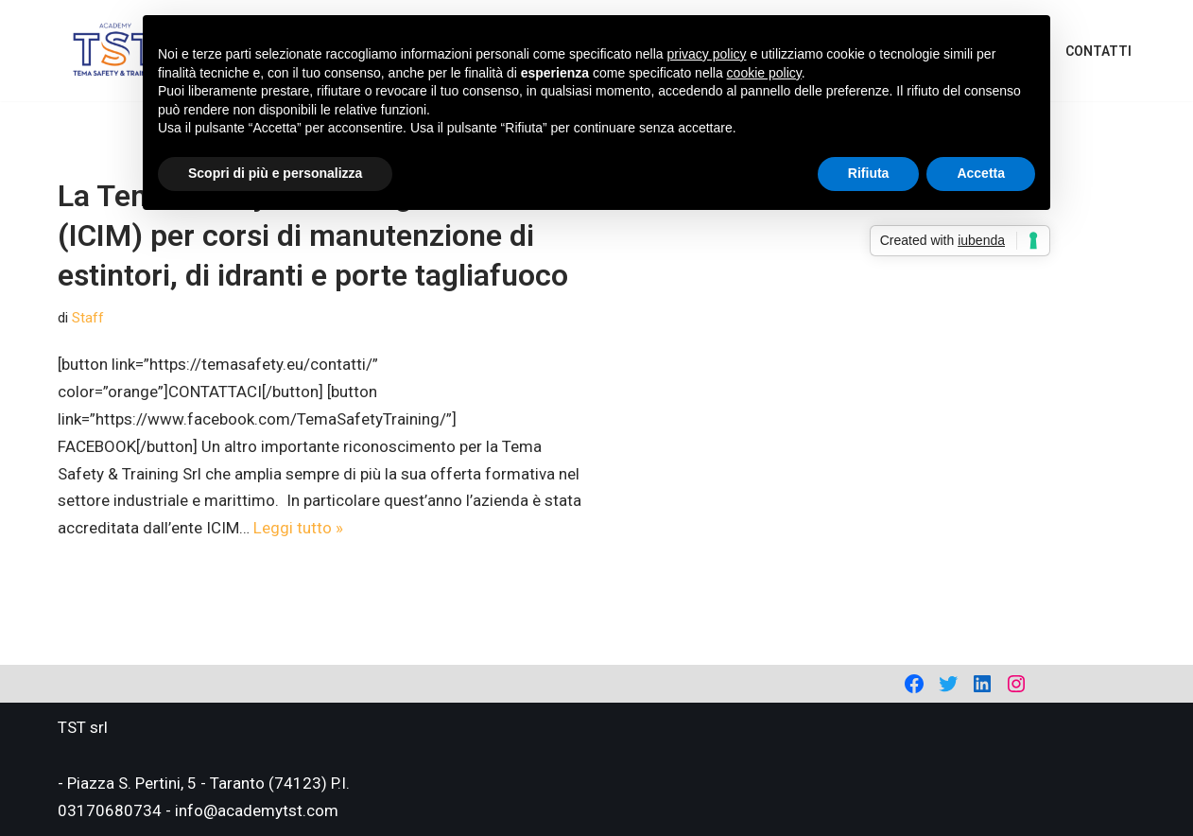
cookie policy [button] (764, 72)
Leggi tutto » (298, 527)
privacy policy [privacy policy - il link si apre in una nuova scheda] (707, 53)
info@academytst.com (256, 810)
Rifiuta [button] (869, 173)
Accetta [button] (981, 173)
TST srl (83, 727)
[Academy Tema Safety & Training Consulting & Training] (115, 50)
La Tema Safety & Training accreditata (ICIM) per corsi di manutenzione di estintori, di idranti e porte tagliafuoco (315, 235)
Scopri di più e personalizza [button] (275, 173)
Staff (88, 317)
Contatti (1098, 51)
